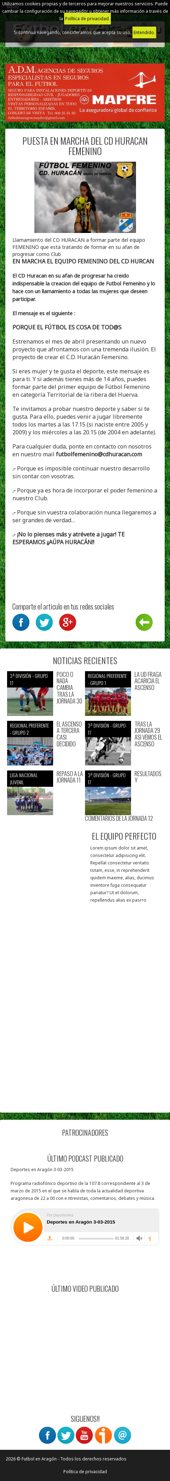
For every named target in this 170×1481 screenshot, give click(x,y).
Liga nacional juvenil (24, 778)
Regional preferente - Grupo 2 (29, 729)
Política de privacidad (85, 1472)
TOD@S (111, 327)
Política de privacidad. (87, 19)
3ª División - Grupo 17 (29, 679)
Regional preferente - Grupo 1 (107, 679)
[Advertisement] (85, 1020)
